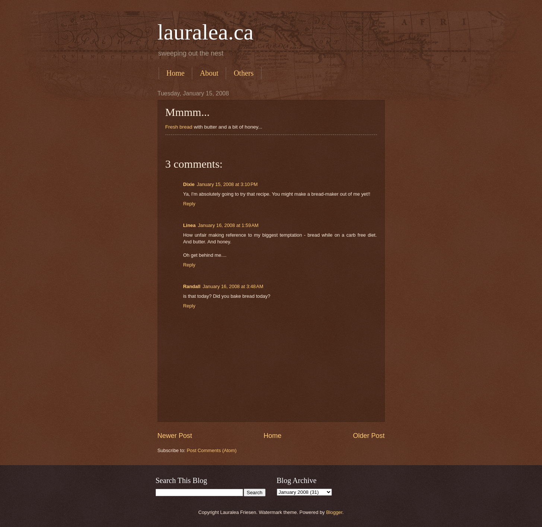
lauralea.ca (206, 32)
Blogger (334, 512)
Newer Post (175, 435)
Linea (189, 225)
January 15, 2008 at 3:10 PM (227, 184)
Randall (192, 286)
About (209, 73)
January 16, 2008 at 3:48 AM (233, 286)
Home (176, 73)
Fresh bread (179, 127)
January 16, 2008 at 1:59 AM (228, 225)
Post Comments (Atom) (212, 450)
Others (243, 73)
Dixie (189, 184)
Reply (189, 203)
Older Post (368, 435)
